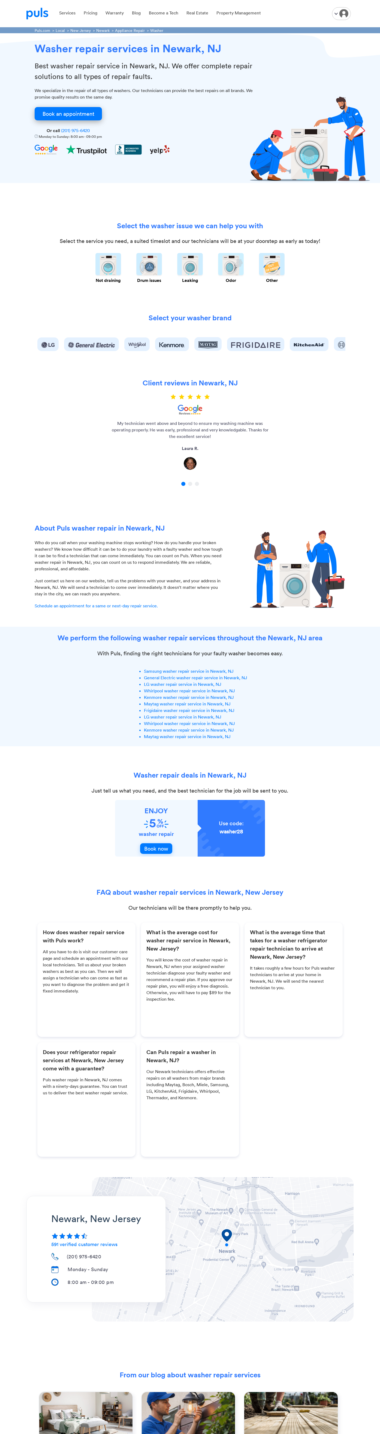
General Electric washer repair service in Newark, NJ (195, 677)
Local (60, 30)
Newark (103, 30)
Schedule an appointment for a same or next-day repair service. (96, 605)
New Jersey (80, 30)
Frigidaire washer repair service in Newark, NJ (189, 710)
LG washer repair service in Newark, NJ (182, 684)
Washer (156, 30)
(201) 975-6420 (75, 130)
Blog (136, 13)
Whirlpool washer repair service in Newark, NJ (189, 690)
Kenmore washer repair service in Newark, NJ (189, 697)
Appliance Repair (130, 30)
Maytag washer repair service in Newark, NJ (187, 704)
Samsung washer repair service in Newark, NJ (189, 671)
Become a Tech (163, 13)
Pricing (90, 13)
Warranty (114, 13)
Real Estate (197, 13)
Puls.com (42, 30)
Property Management (238, 13)
